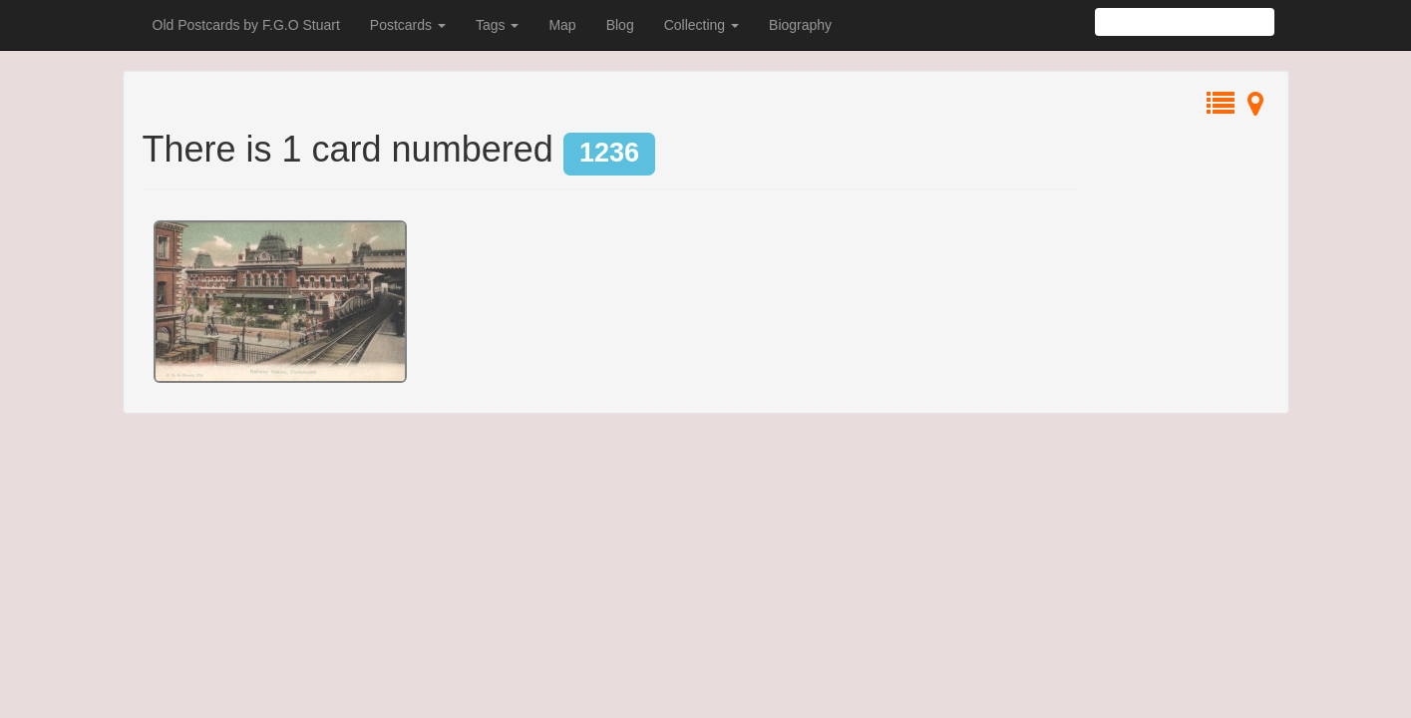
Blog (620, 25)
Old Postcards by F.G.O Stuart (246, 25)
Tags (497, 25)
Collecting (701, 25)
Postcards (408, 25)
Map (561, 25)
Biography (800, 25)
